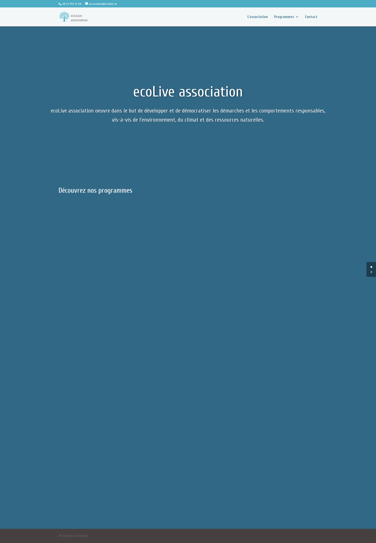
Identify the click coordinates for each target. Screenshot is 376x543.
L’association (257, 17)
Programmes (284, 17)
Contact (311, 17)
